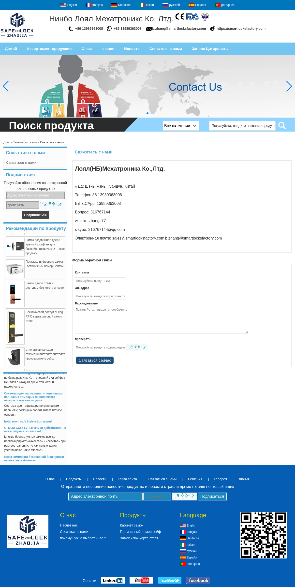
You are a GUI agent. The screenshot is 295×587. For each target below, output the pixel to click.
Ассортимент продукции (49, 48)
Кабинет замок (131, 525)
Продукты (74, 479)
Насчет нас (69, 525)
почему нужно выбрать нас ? (83, 538)
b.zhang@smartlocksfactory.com (179, 28)
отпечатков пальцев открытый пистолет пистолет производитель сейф (45, 355)
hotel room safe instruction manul (28, 423)
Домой (11, 48)
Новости (132, 48)
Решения (195, 479)
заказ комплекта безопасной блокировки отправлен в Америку (34, 460)
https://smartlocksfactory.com (241, 28)
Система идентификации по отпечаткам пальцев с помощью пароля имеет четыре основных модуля (33, 398)
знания (108, 48)
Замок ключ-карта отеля (139, 538)
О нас (87, 48)
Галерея (220, 479)
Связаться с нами (165, 48)
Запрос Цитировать (210, 48)
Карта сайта (127, 479)
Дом (6, 142)
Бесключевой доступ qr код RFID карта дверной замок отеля (44, 318)
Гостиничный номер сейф (140, 532)
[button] (147, 113)
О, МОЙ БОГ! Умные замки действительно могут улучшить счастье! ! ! (35, 431)
